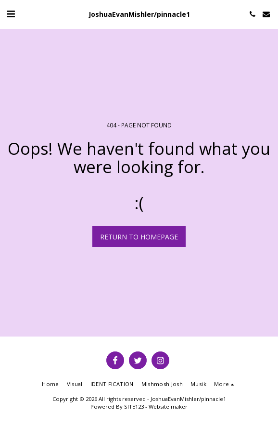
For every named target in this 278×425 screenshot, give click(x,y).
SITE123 (134, 406)
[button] (10, 14)
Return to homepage (139, 236)
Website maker (168, 406)
